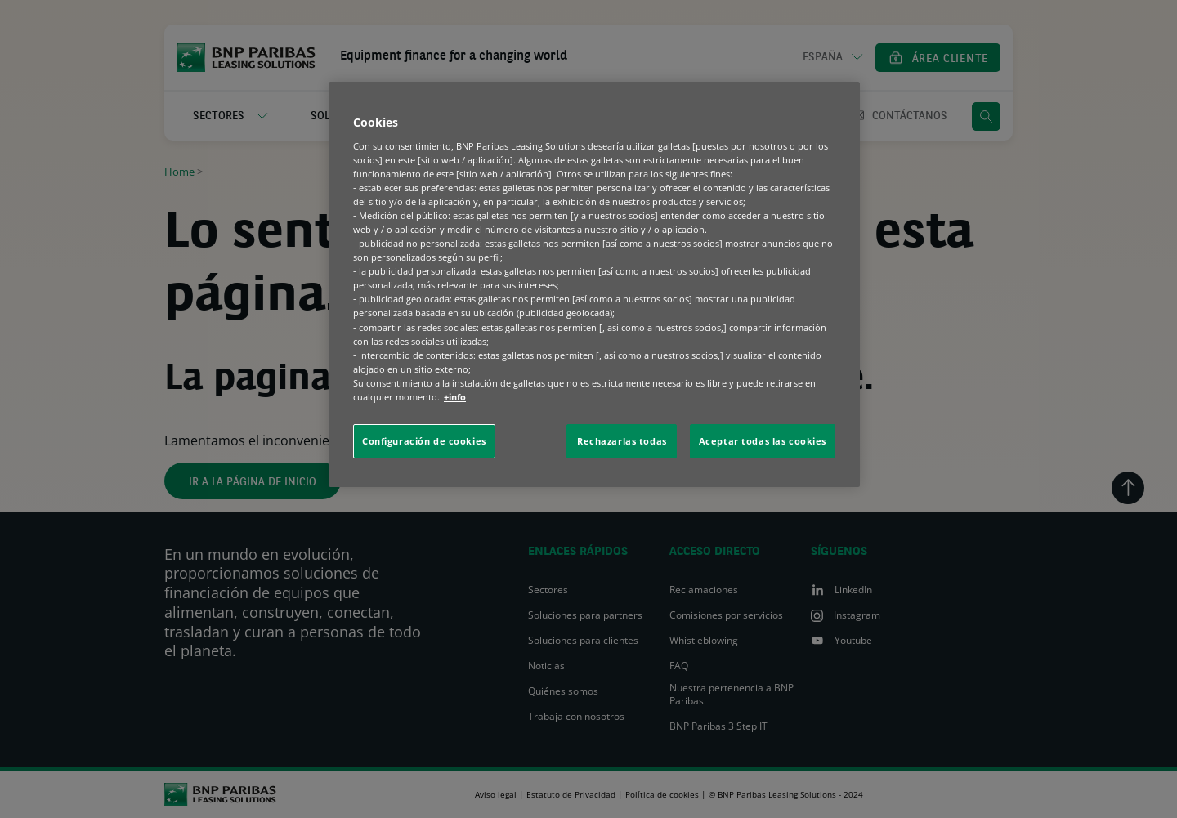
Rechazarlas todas (622, 441)
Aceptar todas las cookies (762, 441)
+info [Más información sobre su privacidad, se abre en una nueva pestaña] (455, 397)
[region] (594, 284)
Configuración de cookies (424, 441)
